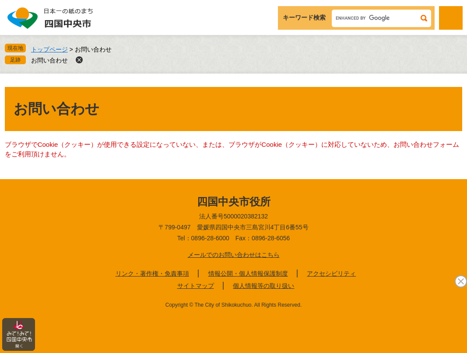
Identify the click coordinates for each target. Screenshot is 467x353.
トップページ (49, 49)
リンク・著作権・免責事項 (152, 273)
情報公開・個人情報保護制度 (248, 273)
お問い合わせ (49, 60)
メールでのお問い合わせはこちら (234, 254)
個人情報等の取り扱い (263, 285)
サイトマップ (195, 285)
